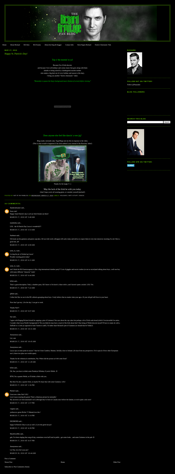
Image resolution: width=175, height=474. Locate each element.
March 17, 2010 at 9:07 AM (22, 311)
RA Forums (37, 45)
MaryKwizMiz (15, 434)
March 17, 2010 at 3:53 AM (22, 230)
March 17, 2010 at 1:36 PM (22, 385)
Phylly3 (12, 391)
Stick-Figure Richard (84, 45)
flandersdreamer (15, 208)
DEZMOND (14, 421)
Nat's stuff (73, 195)
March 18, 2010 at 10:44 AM (23, 453)
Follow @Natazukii (133, 85)
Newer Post (8, 462)
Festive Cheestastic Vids (103, 45)
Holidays (64, 195)
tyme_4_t (13, 251)
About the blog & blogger (53, 45)
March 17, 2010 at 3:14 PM (22, 415)
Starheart (13, 235)
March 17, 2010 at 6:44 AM (22, 275)
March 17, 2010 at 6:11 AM (22, 260)
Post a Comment (10, 458)
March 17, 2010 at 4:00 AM (22, 245)
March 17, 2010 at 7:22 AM (22, 288)
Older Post (116, 462)
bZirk (12, 281)
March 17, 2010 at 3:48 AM (22, 217)
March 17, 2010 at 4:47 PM (22, 441)
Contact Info (69, 45)
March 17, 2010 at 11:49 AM (23, 362)
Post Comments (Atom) (21, 467)
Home (4, 45)
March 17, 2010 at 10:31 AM (23, 329)
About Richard (15, 45)
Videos (81, 195)
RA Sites (26, 45)
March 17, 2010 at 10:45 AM (23, 341)
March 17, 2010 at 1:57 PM (22, 403)
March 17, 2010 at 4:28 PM (22, 428)
